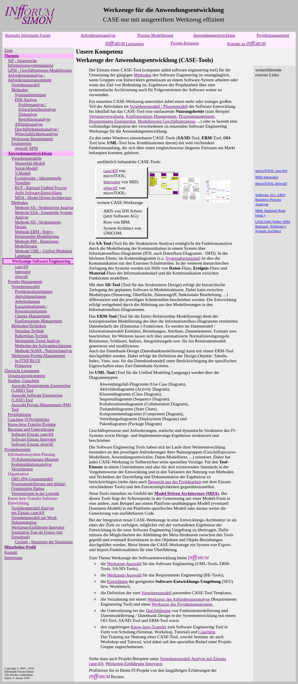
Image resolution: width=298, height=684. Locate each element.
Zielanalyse (27, 114)
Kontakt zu (246, 44)
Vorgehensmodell (25, 85)
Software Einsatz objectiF (32, 444)
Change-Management (32, 316)
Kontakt (10, 552)
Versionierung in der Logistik (35, 493)
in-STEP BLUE (27, 360)
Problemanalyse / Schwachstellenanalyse (37, 107)
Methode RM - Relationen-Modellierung (37, 243)
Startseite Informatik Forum (27, 35)
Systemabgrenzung (30, 95)
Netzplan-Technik (29, 331)
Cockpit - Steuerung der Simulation (44, 542)
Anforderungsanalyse (98, 35)
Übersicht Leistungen (21, 371)
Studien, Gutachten (23, 381)
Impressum (13, 557)
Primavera (23, 365)
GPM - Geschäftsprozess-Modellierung (40, 70)
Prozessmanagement (196, 116)
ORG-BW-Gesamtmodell (32, 479)
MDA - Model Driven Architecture (43, 198)
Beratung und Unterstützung (31, 429)
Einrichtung (117, 581)
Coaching (206, 632)
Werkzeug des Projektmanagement (182, 604)
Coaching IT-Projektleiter (28, 419)
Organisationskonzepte (26, 376)
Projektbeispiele (17, 449)
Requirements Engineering (112, 121)
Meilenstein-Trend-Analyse (37, 341)
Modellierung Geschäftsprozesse (166, 121)
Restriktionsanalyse (34, 119)
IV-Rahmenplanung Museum (34, 459)
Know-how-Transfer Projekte (32, 424)
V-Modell (23, 173)
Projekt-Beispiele (185, 43)
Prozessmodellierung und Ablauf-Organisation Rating (38, 486)
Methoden (19, 90)
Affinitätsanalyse (28, 124)
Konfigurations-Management (38, 321)
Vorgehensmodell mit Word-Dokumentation (34, 520)
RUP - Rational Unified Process (41, 188)
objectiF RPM (26, 148)
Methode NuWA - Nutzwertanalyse (43, 351)
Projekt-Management (25, 281)
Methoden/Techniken (28, 326)
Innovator (23, 272)
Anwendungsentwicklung (214, 35)
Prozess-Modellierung (155, 35)
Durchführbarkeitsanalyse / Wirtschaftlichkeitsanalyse (37, 131)
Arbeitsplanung (27, 301)
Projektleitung (19, 414)
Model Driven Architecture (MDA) (186, 493)
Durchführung (158, 610)
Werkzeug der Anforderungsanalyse (179, 599)
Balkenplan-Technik (31, 336)
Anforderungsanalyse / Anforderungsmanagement (29, 77)
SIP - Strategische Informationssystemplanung (30, 63)
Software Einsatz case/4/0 (32, 434)
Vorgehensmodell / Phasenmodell (159, 106)
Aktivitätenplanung (30, 296)
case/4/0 (21, 267)
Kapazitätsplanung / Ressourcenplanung (31, 308)
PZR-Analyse (26, 100)
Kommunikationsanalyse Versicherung (31, 466)
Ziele (8, 50)
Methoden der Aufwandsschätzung (43, 346)
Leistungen (124, 44)
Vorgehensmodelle (26, 158)
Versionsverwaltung (106, 116)
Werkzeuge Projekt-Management (38, 356)
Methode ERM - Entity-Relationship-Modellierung (37, 234)
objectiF (21, 277)
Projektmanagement (273, 35)
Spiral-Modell (26, 168)
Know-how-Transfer (148, 627)
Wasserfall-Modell (30, 163)
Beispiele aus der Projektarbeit (174, 481)
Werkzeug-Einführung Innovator (38, 527)
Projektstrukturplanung (33, 291)
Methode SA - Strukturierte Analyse (44, 207)
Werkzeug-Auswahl (124, 563)
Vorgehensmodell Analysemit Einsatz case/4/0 (32, 510)
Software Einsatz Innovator (33, 439)
